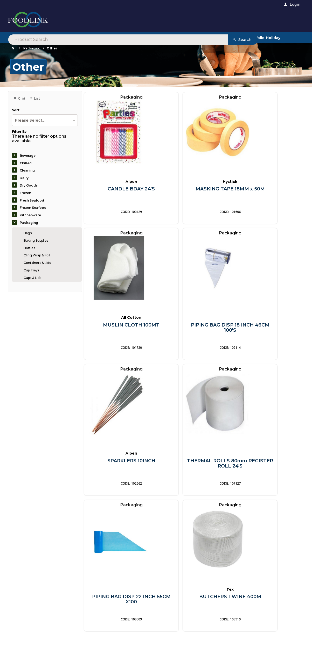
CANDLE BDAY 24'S (119, 187)
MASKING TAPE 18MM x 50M (193, 190)
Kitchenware (30, 215)
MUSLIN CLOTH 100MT (267, 187)
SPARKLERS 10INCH (193, 323)
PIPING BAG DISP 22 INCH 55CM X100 (119, 462)
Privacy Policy (183, 544)
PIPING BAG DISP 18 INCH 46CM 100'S (119, 326)
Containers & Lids (37, 263)
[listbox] (45, 120)
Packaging (29, 223)
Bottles (29, 248)
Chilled (26, 163)
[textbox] (134, 21)
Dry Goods (29, 185)
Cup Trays (31, 270)
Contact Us (22, 614)
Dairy (24, 178)
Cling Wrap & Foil (37, 255)
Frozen (25, 193)
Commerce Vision (42, 634)
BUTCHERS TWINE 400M (193, 459)
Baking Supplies (36, 240)
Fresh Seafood (32, 200)
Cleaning (27, 170)
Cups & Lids (32, 278)
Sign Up (282, 531)
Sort (15, 110)
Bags (28, 233)
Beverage (28, 156)
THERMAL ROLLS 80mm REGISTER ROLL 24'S (267, 326)
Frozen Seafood (33, 208)
